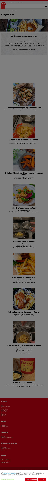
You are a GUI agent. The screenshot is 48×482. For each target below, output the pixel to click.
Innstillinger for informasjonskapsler (7, 479)
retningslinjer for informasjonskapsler (9, 473)
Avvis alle (42, 479)
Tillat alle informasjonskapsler (31, 479)
